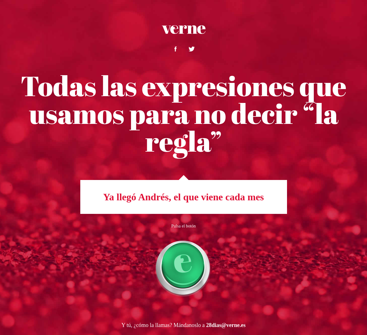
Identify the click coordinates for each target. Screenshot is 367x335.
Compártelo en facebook (175, 49)
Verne (184, 30)
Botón (183, 268)
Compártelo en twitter (191, 49)
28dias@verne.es (225, 325)
